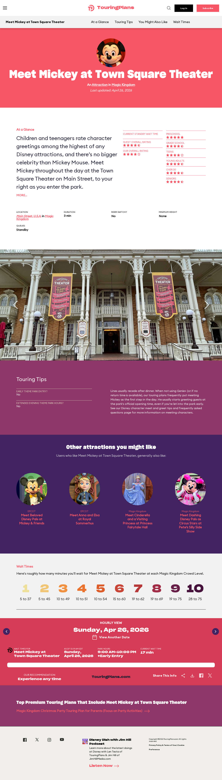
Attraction (100, 85)
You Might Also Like (153, 22)
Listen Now (105, 766)
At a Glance (100, 22)
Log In (183, 8)
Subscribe (208, 8)
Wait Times (181, 22)
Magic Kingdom (123, 85)
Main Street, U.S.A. (28, 216)
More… (21, 195)
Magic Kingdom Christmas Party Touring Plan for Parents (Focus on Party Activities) (83, 711)
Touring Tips (124, 22)
